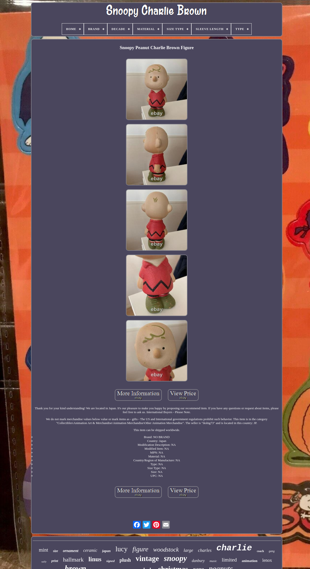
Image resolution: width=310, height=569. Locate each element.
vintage (147, 558)
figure (140, 549)
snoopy (175, 558)
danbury (198, 561)
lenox (267, 560)
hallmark (73, 559)
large (188, 550)
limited (229, 560)
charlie (234, 548)
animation (249, 561)
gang (272, 551)
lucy (122, 549)
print (54, 561)
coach (260, 551)
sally (43, 561)
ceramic (90, 550)
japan (106, 551)
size (55, 551)
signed (110, 561)
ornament (70, 551)
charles (204, 550)
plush (125, 560)
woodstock (166, 549)
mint (43, 550)
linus (94, 559)
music (213, 561)
